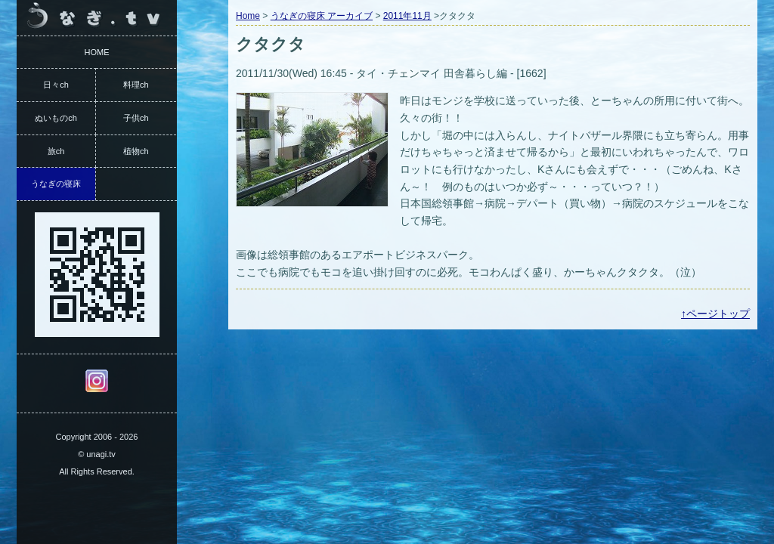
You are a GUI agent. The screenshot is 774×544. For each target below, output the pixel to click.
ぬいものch (56, 117)
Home (248, 16)
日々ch (56, 84)
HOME (97, 52)
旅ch (56, 151)
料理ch (136, 84)
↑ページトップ (715, 314)
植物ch (136, 151)
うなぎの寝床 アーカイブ (322, 16)
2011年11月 (407, 16)
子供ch (136, 117)
